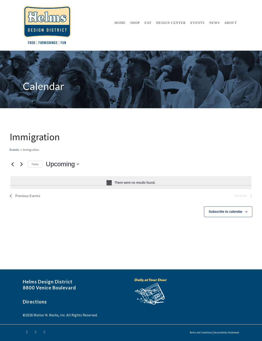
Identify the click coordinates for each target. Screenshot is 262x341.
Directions (35, 301)
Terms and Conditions (201, 332)
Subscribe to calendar (225, 211)
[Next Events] (21, 164)
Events (14, 150)
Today (35, 164)
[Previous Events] (12, 164)
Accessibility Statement (226, 332)
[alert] (131, 182)
